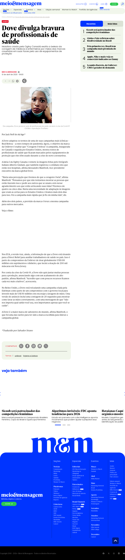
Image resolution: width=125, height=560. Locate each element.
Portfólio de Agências (88, 9)
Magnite (75, 522)
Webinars (56, 493)
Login (104, 4)
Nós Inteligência (77, 513)
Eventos (29, 9)
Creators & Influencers (12, 13)
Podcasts (56, 489)
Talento (74, 480)
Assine (114, 4)
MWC (55, 511)
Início (4, 17)
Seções (6, 9)
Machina (75, 517)
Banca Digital (58, 495)
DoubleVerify (76, 530)
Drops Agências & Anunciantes (78, 477)
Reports (56, 500)
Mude (74, 526)
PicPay (74, 509)
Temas (8, 355)
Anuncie (112, 470)
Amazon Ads (76, 504)
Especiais (18, 9)
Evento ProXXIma (59, 517)
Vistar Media (76, 515)
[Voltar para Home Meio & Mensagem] (21, 4)
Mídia (55, 473)
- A (5, 81)
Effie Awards (105, 9)
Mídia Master (95, 479)
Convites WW (29, 13)
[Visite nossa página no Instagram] (114, 553)
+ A (9, 81)
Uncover (75, 524)
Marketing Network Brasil (97, 487)
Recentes (91, 24)
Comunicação (58, 469)
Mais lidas (112, 24)
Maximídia (57, 520)
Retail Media (76, 496)
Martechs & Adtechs (79, 493)
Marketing (10, 17)
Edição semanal (53, 9)
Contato (93, 4)
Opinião (56, 478)
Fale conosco (114, 477)
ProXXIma (57, 480)
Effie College (95, 529)
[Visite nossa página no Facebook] (103, 553)
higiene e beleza (30, 355)
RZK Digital (76, 528)
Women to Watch (69, 9)
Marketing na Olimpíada (76, 472)
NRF (55, 513)
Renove (112, 468)
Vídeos (56, 491)
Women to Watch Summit (96, 470)
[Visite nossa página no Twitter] (109, 553)
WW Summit (57, 515)
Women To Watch (59, 482)
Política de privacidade (113, 473)
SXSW (55, 509)
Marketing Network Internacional (97, 519)
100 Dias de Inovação (79, 469)
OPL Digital (76, 506)
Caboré (56, 524)
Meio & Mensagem (9, 72)
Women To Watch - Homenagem (97, 503)
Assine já (9, 504)
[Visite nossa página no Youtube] (124, 553)
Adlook (74, 532)
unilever (18, 355)
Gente (55, 476)
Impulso (75, 511)
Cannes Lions (58, 507)
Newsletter (81, 4)
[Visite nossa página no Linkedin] (119, 553)
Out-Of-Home (76, 491)
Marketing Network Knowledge (97, 498)
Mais (39, 9)
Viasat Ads (75, 520)
